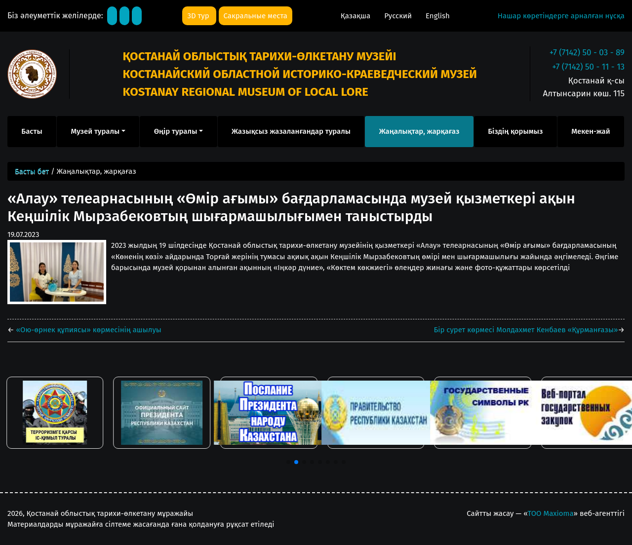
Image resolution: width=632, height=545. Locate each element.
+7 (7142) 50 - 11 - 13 (588, 67)
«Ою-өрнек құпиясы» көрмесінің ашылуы (87, 329)
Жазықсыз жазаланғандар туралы (291, 131)
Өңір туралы (176, 131)
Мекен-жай (590, 131)
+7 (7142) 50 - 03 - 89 (587, 52)
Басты (31, 131)
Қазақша (356, 15)
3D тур (199, 15)
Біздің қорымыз (515, 131)
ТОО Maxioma (551, 513)
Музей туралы (95, 131)
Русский (399, 15)
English (438, 15)
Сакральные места (255, 15)
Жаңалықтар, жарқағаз (419, 131)
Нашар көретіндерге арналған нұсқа (561, 15)
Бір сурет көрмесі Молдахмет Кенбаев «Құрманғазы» (526, 329)
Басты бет (32, 171)
